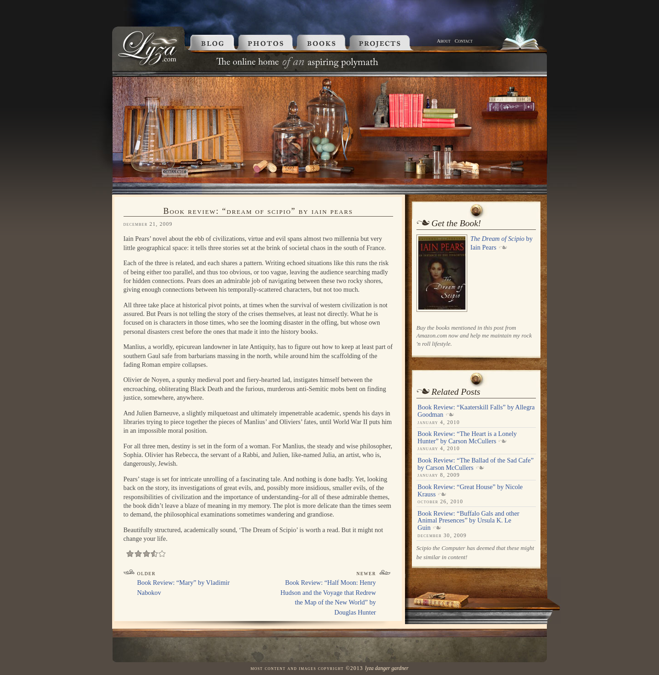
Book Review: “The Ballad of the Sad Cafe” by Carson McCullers (475, 464)
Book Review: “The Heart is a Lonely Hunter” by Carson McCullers (467, 437)
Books (323, 42)
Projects (391, 42)
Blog (210, 42)
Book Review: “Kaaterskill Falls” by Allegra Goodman (476, 410)
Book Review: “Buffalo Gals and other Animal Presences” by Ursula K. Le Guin (468, 520)
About (444, 41)
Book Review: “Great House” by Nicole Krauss (470, 490)
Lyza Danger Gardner (386, 668)
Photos (267, 42)
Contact (463, 41)
